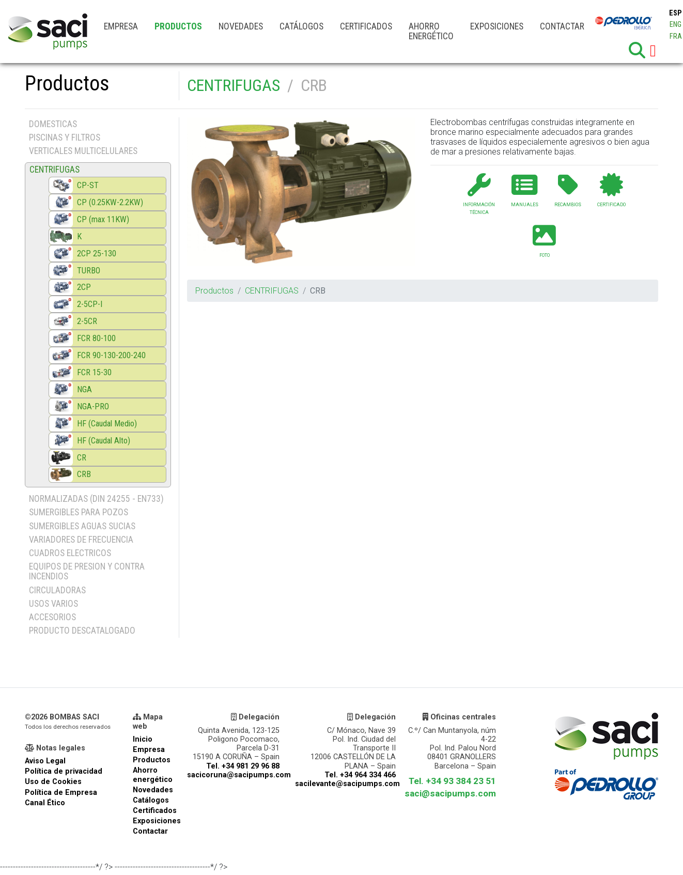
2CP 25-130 (96, 253)
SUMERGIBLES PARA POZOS (78, 512)
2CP (84, 287)
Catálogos (301, 26)
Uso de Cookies (53, 781)
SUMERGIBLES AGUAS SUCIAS (82, 526)
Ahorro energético (431, 31)
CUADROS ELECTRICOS (70, 553)
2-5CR (87, 321)
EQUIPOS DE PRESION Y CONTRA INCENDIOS (87, 571)
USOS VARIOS (53, 603)
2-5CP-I (89, 304)
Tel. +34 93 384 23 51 (452, 781)
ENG (675, 24)
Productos (178, 26)
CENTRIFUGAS (233, 85)
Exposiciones (496, 26)
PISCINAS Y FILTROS (64, 137)
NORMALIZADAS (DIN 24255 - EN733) (96, 499)
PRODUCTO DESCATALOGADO (82, 630)
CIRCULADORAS (57, 590)
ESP (675, 13)
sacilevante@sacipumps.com (347, 783)
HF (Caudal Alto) (103, 441)
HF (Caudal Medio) (107, 423)
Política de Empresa (61, 792)
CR (81, 458)
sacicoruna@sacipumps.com (239, 775)
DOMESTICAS (53, 124)
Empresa (121, 26)
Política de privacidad (63, 771)
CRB (84, 474)
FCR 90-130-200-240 (111, 355)
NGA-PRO (93, 406)
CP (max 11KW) (103, 219)
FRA (676, 36)
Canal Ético (45, 803)
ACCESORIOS (52, 617)
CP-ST (88, 185)
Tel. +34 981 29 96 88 (243, 766)
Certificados (366, 26)
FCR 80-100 (96, 338)
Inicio (142, 739)
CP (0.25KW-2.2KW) (110, 202)
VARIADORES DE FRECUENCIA (81, 539)
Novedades (241, 26)
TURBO (88, 270)
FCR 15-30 (94, 372)
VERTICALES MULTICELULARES (83, 151)
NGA (84, 389)
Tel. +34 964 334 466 (360, 775)
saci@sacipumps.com (450, 793)
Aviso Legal (45, 761)
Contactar (562, 26)
